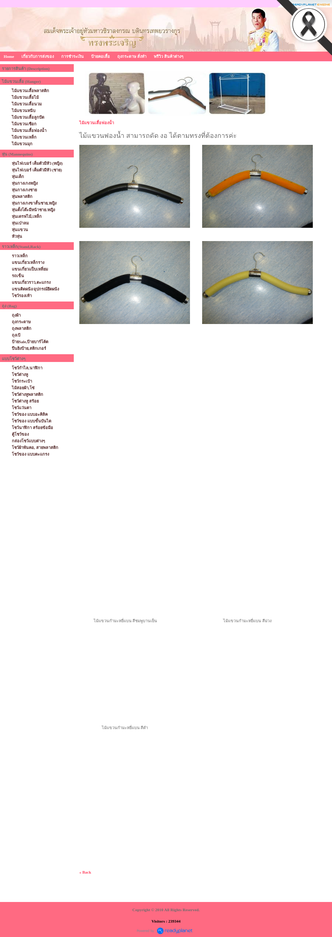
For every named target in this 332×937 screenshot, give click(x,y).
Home (9, 56)
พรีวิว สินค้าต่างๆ (168, 56)
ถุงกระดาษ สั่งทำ (131, 56)
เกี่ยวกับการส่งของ (37, 56)
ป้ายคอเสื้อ (100, 56)
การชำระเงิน (72, 56)
